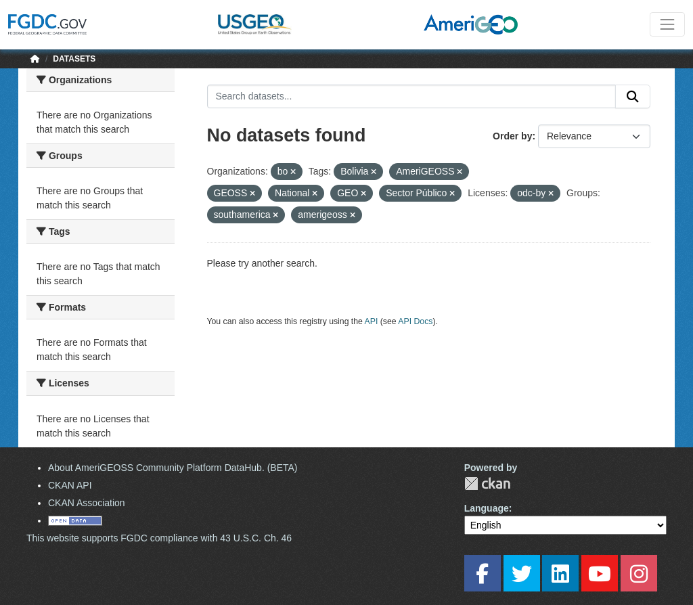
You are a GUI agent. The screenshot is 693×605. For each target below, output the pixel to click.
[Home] (35, 59)
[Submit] (632, 97)
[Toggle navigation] (667, 24)
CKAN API (70, 485)
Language (486, 508)
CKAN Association (86, 502)
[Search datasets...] (412, 97)
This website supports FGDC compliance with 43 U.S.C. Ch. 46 (159, 538)
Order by (512, 136)
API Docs (415, 321)
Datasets (74, 59)
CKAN (487, 483)
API (371, 321)
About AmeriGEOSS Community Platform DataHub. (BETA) (173, 467)
